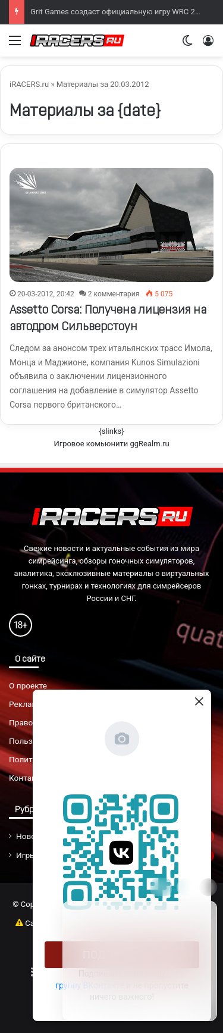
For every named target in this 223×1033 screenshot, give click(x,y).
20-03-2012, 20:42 (45, 294)
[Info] (185, 887)
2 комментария (113, 294)
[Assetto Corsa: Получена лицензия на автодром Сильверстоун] (111, 225)
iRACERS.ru (29, 84)
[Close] (208, 887)
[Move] (161, 887)
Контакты (27, 777)
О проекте (28, 685)
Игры (26, 855)
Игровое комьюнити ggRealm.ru (111, 443)
